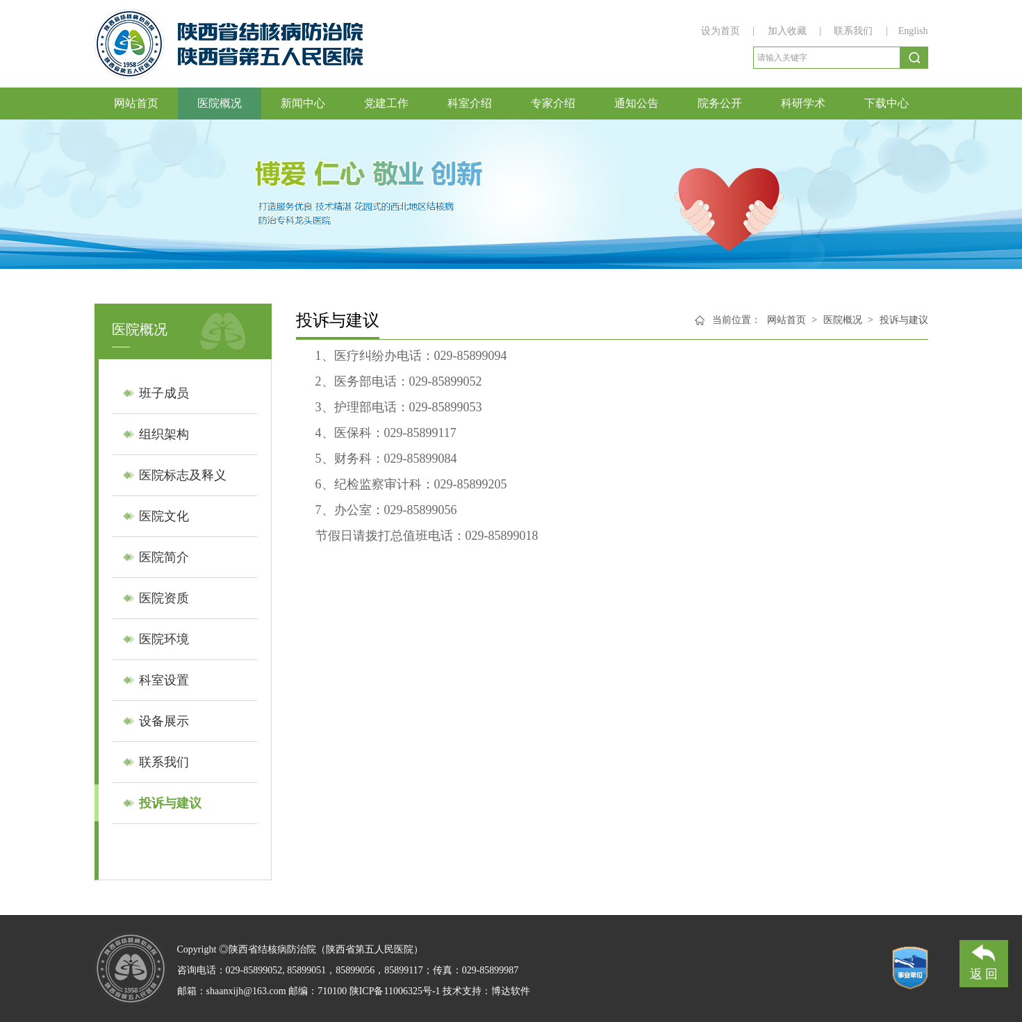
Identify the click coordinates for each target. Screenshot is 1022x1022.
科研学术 (803, 103)
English (913, 31)
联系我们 (853, 31)
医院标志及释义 (182, 475)
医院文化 (164, 516)
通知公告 (636, 103)
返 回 (984, 960)
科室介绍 (469, 103)
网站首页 (136, 103)
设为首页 (722, 31)
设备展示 (164, 721)
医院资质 (164, 598)
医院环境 (164, 639)
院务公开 (720, 103)
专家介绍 (553, 103)
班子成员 (164, 393)
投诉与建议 (170, 803)
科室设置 (164, 680)
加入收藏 (788, 31)
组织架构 (164, 434)
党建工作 (386, 103)
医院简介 (164, 557)
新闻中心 (303, 103)
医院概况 (219, 103)
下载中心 (886, 103)
